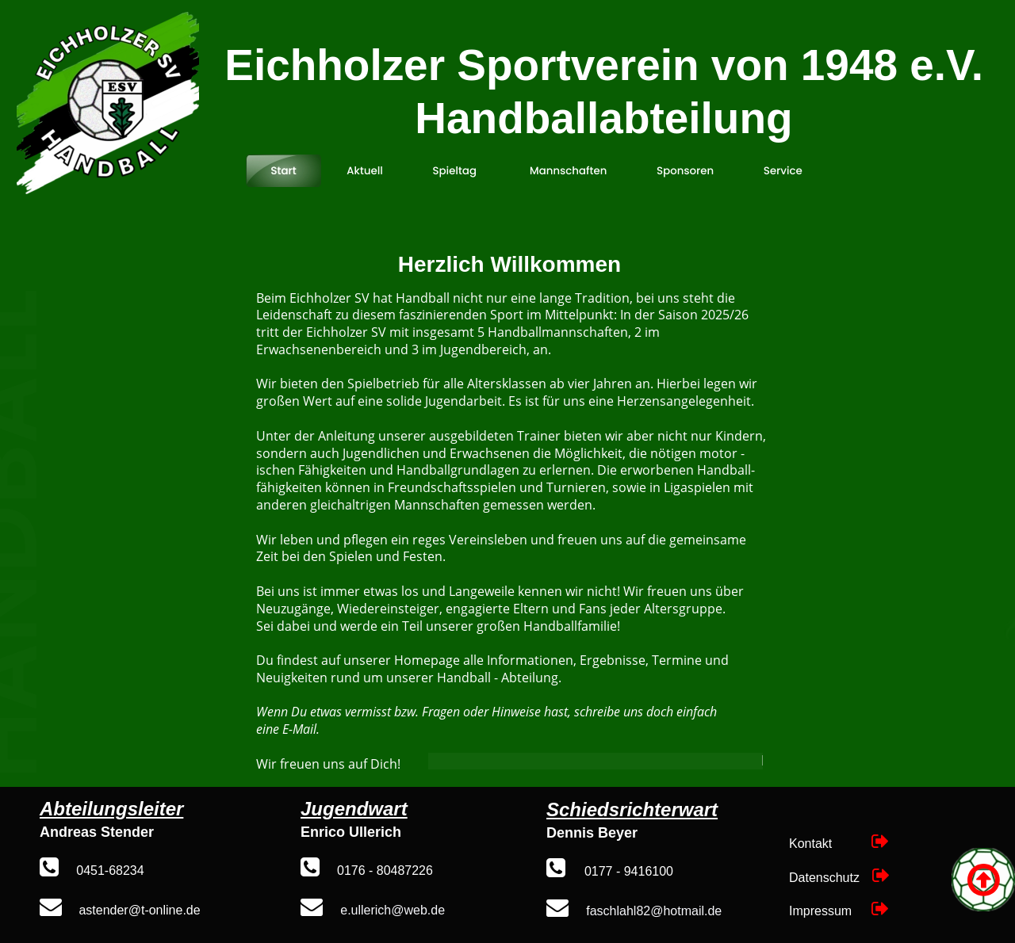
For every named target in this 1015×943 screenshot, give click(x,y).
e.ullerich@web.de (392, 910)
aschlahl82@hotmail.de (656, 911)
